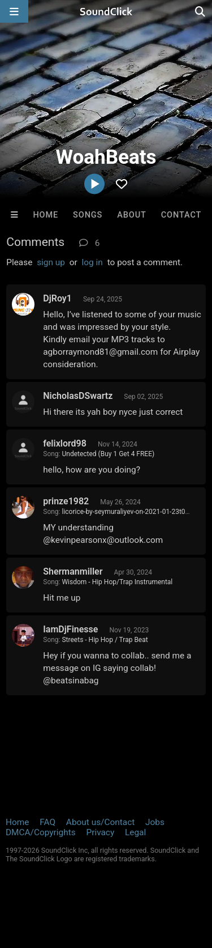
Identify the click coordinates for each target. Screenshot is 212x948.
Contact (181, 215)
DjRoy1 (57, 298)
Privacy (100, 832)
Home (45, 215)
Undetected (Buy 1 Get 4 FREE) (108, 454)
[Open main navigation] (14, 11)
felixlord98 (64, 443)
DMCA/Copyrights (41, 832)
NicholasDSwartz (78, 395)
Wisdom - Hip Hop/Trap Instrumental (117, 582)
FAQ (47, 822)
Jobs (155, 822)
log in (92, 262)
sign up (51, 262)
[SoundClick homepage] (106, 11)
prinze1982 (66, 501)
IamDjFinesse (70, 629)
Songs (87, 215)
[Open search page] (200, 11)
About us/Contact (100, 822)
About (131, 215)
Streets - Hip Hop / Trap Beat (105, 640)
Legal (135, 832)
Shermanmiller (72, 571)
